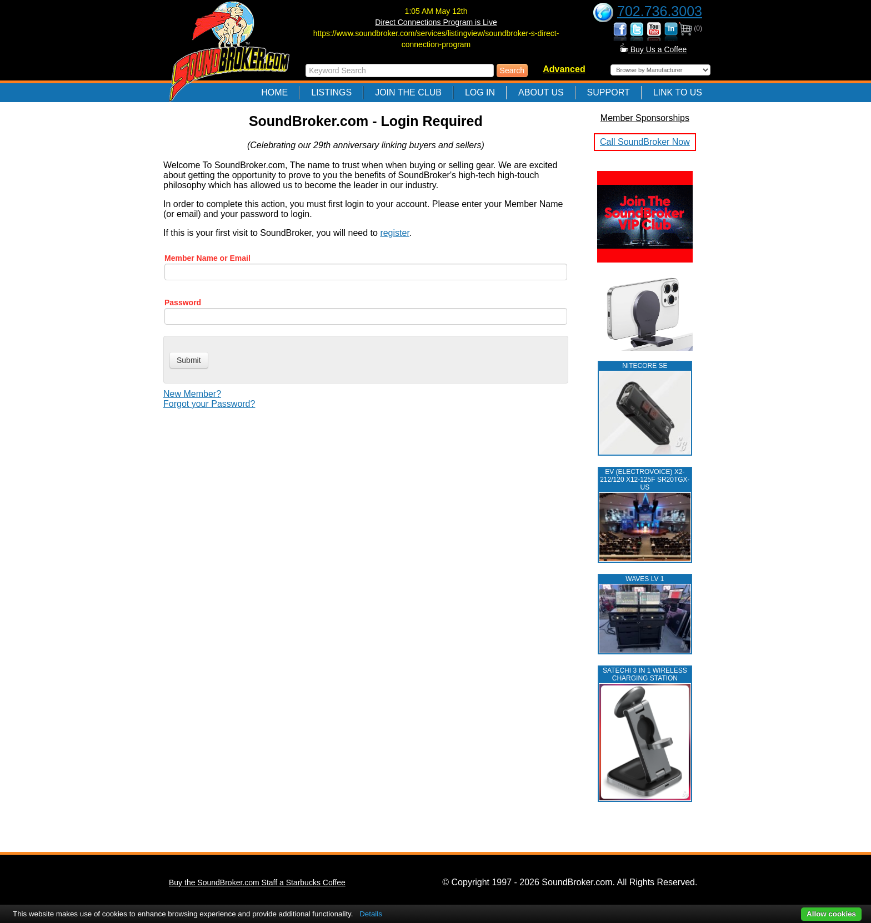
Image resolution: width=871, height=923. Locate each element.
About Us (541, 92)
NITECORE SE (644, 366)
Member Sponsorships (644, 118)
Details (370, 914)
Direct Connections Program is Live (436, 22)
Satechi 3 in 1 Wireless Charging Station (645, 674)
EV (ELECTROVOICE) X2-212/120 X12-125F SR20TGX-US (644, 479)
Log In (480, 92)
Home (274, 92)
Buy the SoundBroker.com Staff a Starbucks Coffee (257, 882)
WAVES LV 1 (644, 579)
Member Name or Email (207, 258)
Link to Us (677, 92)
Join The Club (408, 92)
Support (608, 92)
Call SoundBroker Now (645, 142)
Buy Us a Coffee (653, 49)
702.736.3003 (659, 11)
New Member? (192, 394)
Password (182, 302)
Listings (331, 92)
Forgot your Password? (209, 403)
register (394, 233)
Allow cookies (831, 914)
